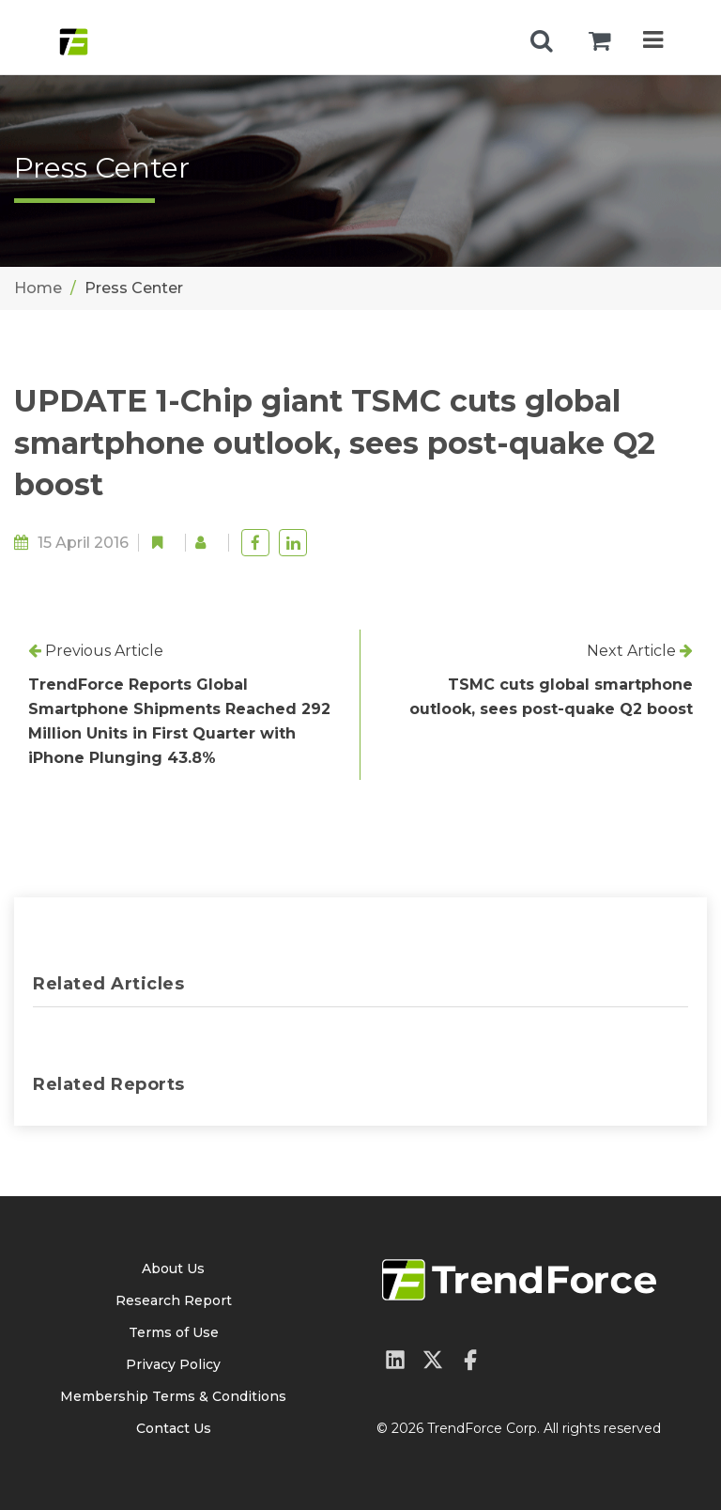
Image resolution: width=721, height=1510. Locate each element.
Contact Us (173, 1428)
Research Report (173, 1300)
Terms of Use (174, 1332)
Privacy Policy (173, 1364)
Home (38, 288)
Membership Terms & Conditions (173, 1396)
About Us (173, 1268)
